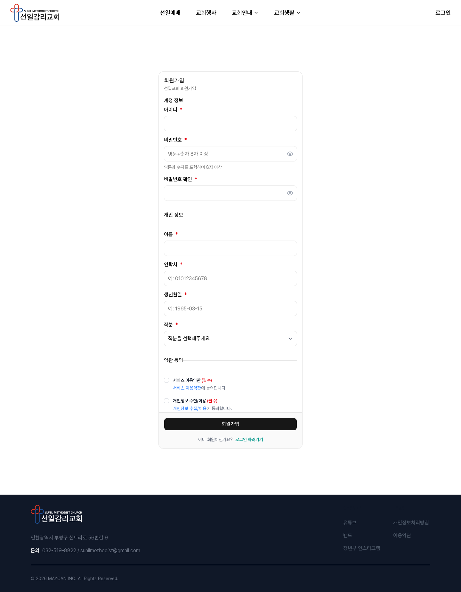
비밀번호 (175, 140)
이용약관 (402, 535)
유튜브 (350, 523)
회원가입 (230, 424)
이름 (171, 234)
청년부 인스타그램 (361, 548)
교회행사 (206, 12)
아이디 (173, 109)
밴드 (347, 535)
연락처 (173, 264)
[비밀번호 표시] (290, 154)
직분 (171, 324)
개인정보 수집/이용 (195, 400)
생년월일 (175, 294)
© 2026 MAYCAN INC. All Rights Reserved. (74, 578)
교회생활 (287, 12)
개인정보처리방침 (411, 523)
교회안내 (245, 12)
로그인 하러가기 (249, 439)
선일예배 (170, 12)
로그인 (443, 12)
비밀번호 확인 (180, 179)
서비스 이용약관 (192, 380)
